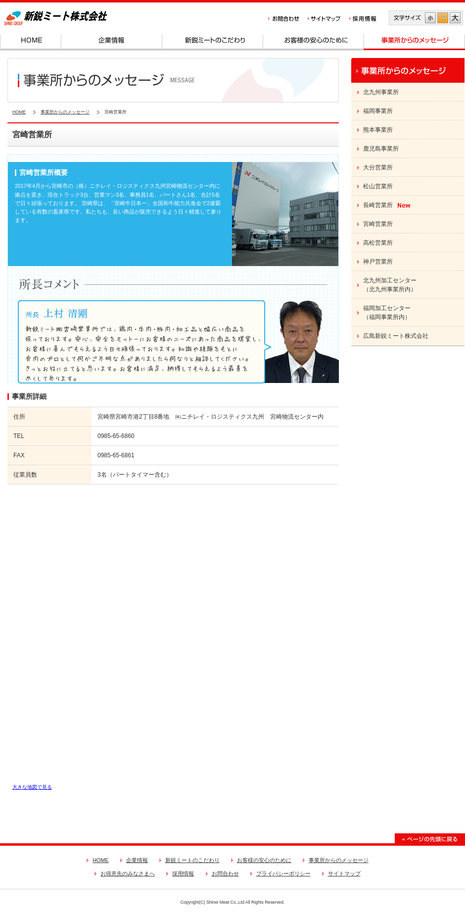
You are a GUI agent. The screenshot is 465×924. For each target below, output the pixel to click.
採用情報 (183, 873)
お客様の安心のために (264, 860)
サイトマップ (344, 873)
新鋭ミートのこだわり (192, 860)
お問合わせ (225, 873)
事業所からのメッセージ (65, 111)
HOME (19, 111)
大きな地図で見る (32, 787)
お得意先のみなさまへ (127, 873)
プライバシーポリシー (283, 873)
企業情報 (137, 860)
